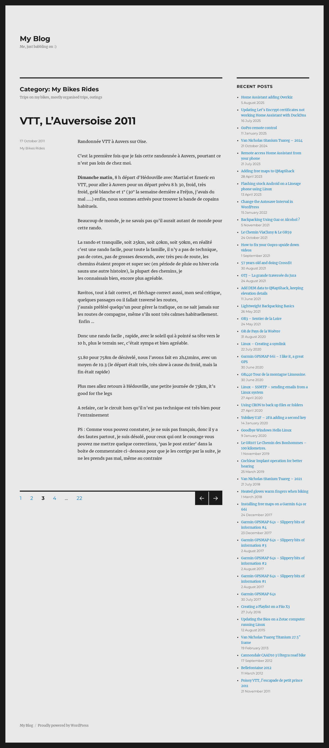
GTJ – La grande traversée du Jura (268, 275)
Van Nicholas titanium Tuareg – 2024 (272, 140)
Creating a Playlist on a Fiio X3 (265, 607)
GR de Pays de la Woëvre (260, 331)
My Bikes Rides (32, 148)
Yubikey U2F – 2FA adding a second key (273, 418)
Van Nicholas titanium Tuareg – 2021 (271, 479)
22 (81, 498)
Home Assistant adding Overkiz (267, 97)
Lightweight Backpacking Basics (267, 306)
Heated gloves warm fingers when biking (274, 491)
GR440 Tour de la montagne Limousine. (273, 374)
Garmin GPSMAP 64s (258, 594)
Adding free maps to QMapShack (267, 171)
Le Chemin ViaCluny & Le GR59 (266, 232)
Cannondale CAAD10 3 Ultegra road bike (273, 655)
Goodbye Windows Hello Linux (266, 430)
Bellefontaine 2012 (256, 668)
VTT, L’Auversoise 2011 (78, 120)
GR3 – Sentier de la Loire (261, 319)
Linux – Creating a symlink (263, 344)
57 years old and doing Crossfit (266, 263)
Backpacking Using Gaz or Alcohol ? (270, 220)
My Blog (35, 38)
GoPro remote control (259, 128)
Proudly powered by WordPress (63, 725)
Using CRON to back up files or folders (272, 405)
